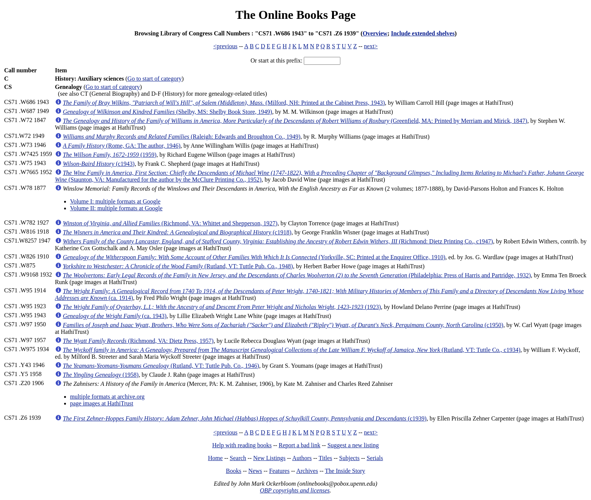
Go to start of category (154, 78)
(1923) (222, 307)
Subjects (349, 458)
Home (215, 458)
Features (279, 471)
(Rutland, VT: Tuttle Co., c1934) (292, 350)
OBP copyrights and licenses (294, 490)
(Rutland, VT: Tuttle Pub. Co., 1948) (178, 266)
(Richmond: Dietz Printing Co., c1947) (278, 241)
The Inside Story (345, 471)
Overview (375, 33)
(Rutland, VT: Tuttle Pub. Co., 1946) (161, 365)
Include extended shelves (423, 33)
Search (238, 458)
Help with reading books (242, 445)
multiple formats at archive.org (107, 396)
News (255, 471)
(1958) (101, 375)
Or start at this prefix (276, 60)
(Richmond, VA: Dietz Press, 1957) (138, 341)
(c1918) (177, 232)
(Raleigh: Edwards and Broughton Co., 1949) (181, 136)
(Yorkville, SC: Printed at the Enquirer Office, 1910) (254, 257)
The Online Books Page (295, 14)
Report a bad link (299, 445)
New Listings (269, 458)
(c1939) (245, 418)
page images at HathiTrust (101, 403)
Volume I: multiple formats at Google (115, 201)
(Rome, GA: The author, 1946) (122, 145)
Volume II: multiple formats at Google (116, 208)
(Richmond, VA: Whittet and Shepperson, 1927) (170, 223)
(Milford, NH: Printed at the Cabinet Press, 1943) (224, 102)
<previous (225, 46)
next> (371, 46)
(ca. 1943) (115, 316)
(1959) (109, 154)
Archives (307, 471)
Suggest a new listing (353, 445)
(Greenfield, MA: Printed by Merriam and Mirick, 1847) (295, 121)
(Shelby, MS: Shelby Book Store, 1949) (167, 112)
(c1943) (99, 164)
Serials (375, 458)
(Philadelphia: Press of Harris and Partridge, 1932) (297, 275)
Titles (325, 458)
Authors (302, 458)
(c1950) (283, 325)
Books (233, 471)
